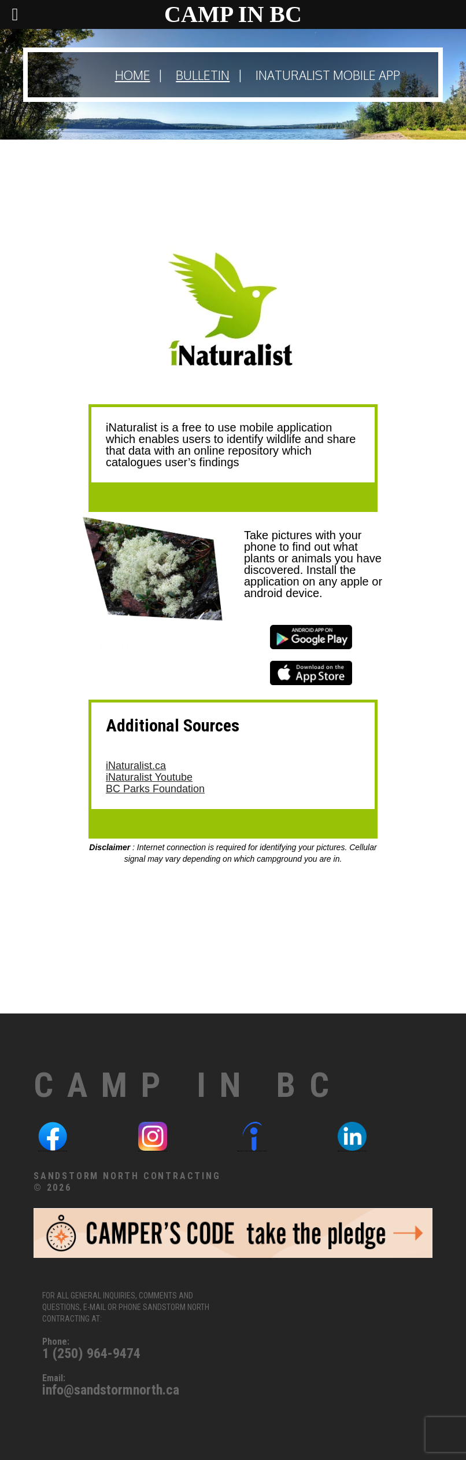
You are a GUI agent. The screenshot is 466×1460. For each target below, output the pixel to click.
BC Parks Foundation (155, 789)
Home (132, 75)
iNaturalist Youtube (149, 777)
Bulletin (203, 75)
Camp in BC (188, 1085)
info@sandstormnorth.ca (110, 1390)
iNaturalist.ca (136, 765)
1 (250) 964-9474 (91, 1353)
